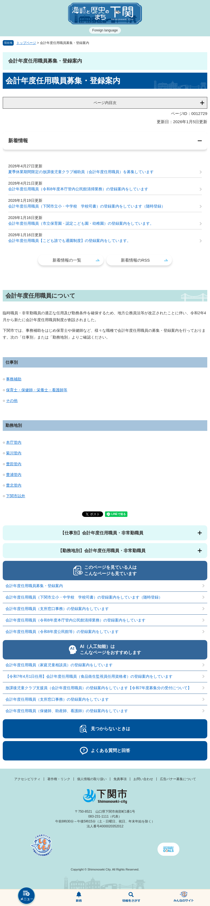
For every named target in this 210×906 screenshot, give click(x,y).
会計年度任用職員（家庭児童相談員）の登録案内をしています (59, 665)
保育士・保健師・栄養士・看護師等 (36, 390)
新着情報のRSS (135, 260)
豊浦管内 (13, 474)
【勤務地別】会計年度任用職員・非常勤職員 (101, 550)
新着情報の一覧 (66, 260)
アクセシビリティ (27, 779)
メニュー (26, 896)
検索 (131, 898)
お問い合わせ (143, 779)
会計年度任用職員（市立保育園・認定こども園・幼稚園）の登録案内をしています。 (81, 223)
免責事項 (120, 779)
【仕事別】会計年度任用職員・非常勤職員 (101, 533)
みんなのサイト (184, 898)
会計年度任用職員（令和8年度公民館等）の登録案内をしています (62, 631)
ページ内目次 (105, 102)
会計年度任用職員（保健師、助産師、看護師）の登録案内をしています (66, 711)
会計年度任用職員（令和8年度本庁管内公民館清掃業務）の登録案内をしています (78, 189)
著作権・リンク (58, 779)
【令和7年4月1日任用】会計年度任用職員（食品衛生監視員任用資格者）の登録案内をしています (89, 676)
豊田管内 (13, 464)
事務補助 (13, 379)
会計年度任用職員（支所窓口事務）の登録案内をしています (57, 608)
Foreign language (105, 30)
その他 (12, 400)
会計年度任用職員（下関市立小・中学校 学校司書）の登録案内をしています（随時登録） (86, 206)
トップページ (26, 43)
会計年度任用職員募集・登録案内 (34, 586)
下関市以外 (15, 496)
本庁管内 (13, 442)
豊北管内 (13, 485)
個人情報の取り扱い (92, 779)
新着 (78, 898)
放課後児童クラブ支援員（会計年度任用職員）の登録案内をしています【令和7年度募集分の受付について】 (98, 688)
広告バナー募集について (178, 779)
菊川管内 (13, 453)
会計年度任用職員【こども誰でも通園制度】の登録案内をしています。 (69, 240)
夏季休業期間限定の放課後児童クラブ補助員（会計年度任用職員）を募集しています (81, 172)
